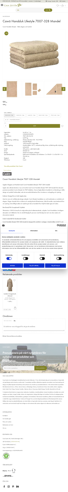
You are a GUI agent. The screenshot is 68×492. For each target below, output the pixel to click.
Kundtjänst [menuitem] (5, 415)
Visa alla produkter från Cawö (13, 166)
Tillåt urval (34, 265)
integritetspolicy (25, 372)
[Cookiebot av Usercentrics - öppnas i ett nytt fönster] (58, 225)
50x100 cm (43, 115)
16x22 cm (32, 115)
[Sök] (48, 10)
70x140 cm (55, 115)
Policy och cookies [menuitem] (7, 422)
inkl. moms (62, 1)
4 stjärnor (9, 320)
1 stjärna (4, 320)
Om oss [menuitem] (4, 428)
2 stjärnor (6, 320)
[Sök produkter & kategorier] (30, 10)
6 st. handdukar (12, 119)
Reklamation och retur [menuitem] (8, 425)
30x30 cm (20, 115)
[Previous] (5, 89)
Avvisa (12, 265)
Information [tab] (34, 230)
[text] (34, 102)
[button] (2, 5)
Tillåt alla (55, 265)
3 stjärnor (7, 320)
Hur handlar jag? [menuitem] (7, 418)
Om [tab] (56, 230)
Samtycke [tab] (12, 230)
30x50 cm (9, 115)
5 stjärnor (11, 320)
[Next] (63, 89)
